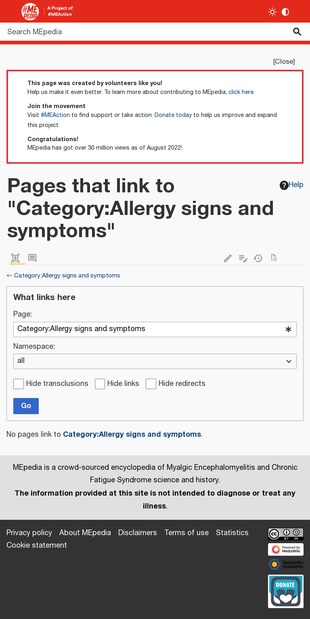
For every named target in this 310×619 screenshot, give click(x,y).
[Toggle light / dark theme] (272, 12)
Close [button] (284, 61)
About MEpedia (85, 533)
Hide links (123, 384)
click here (240, 92)
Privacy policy (29, 533)
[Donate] (286, 590)
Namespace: (34, 347)
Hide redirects (182, 384)
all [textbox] (21, 361)
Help (292, 185)
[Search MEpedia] (155, 32)
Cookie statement (36, 545)
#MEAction (55, 115)
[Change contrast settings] (285, 12)
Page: (22, 315)
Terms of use (186, 533)
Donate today (173, 115)
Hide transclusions (57, 384)
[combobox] (155, 329)
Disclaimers (137, 533)
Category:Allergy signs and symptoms (67, 275)
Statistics (232, 533)
